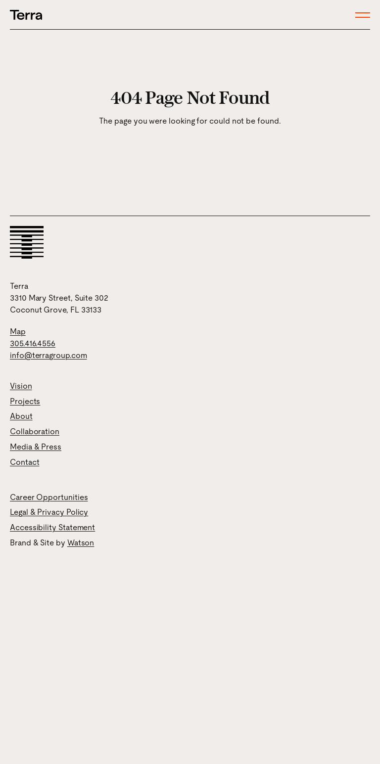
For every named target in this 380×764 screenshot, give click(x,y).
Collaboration (34, 431)
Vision (21, 386)
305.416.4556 (32, 343)
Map (18, 331)
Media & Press (35, 446)
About (21, 416)
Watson (81, 542)
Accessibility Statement (52, 527)
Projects (25, 401)
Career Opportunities (49, 497)
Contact (24, 462)
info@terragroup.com (48, 355)
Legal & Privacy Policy (49, 512)
